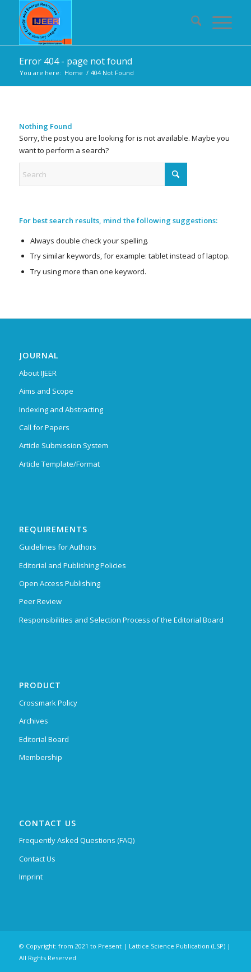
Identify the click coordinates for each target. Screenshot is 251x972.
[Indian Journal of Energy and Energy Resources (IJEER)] (104, 22)
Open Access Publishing (59, 583)
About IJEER (38, 373)
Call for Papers (44, 427)
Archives (33, 721)
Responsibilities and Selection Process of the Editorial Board (121, 620)
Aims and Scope (46, 391)
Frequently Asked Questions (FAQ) (76, 840)
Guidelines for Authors (57, 547)
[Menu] (216, 22)
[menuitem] (191, 22)
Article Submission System (63, 445)
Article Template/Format (59, 464)
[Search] (191, 22)
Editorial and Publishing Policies (72, 565)
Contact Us (37, 859)
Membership (40, 757)
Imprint (31, 877)
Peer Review (40, 601)
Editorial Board (44, 739)
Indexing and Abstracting (61, 409)
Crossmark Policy (48, 703)
